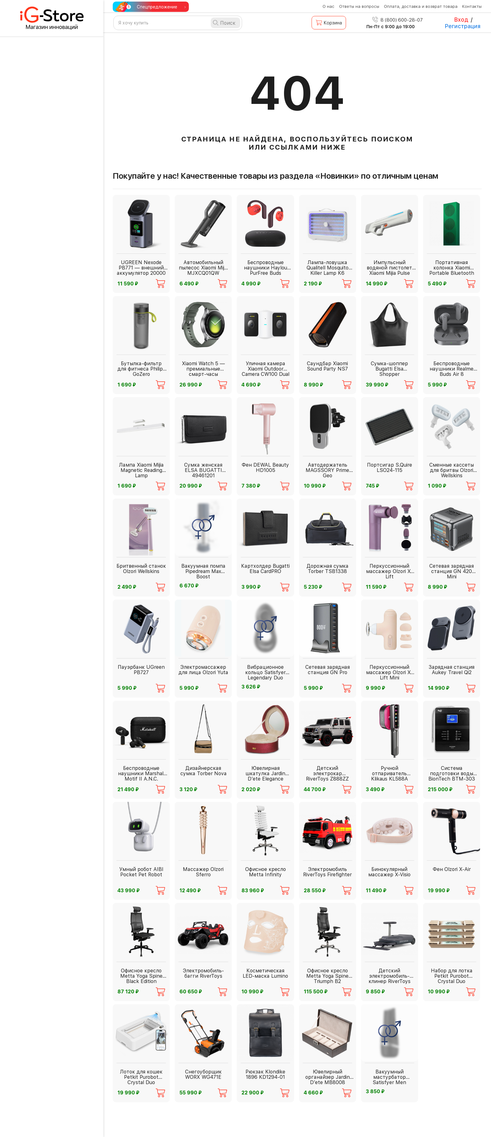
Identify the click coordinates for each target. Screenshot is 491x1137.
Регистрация (463, 26)
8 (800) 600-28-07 (397, 20)
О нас (328, 6)
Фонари (29, 199)
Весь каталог (30, 650)
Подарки (30, 594)
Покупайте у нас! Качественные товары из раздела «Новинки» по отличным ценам (275, 176)
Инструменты (37, 216)
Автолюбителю (39, 285)
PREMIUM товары (41, 379)
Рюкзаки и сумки (41, 542)
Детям (28, 577)
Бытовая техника (41, 156)
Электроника (36, 494)
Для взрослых (37, 139)
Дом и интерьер (40, 442)
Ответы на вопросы (359, 6)
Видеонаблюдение (44, 302)
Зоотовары (33, 559)
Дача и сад (34, 320)
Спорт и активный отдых (51, 459)
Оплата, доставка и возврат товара (420, 6)
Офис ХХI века (38, 477)
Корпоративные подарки (51, 632)
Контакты (472, 6)
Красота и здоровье (45, 396)
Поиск (227, 23)
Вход (461, 19)
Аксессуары (35, 234)
